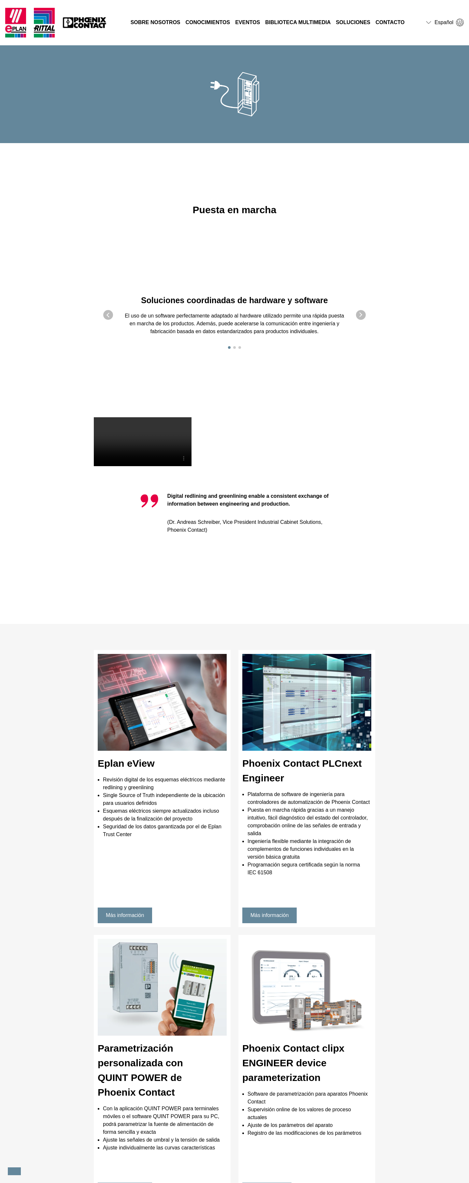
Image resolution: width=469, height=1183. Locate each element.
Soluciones (353, 22)
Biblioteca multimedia (298, 22)
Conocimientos (208, 22)
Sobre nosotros (155, 22)
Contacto (390, 22)
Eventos (247, 22)
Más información (125, 915)
